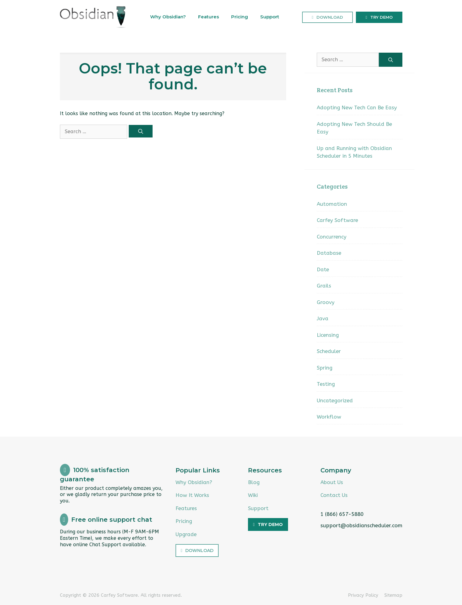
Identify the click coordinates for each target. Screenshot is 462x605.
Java (322, 318)
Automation (332, 204)
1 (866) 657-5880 (342, 514)
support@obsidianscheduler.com (361, 525)
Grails (324, 286)
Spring (324, 368)
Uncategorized (335, 400)
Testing (326, 384)
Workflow (329, 417)
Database (329, 253)
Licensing (328, 335)
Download (329, 17)
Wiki (253, 495)
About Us (331, 482)
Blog (254, 482)
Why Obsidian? (168, 17)
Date (323, 269)
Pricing (239, 17)
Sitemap (393, 595)
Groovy (325, 302)
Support (269, 17)
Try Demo (381, 17)
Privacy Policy (363, 595)
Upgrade (186, 534)
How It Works (192, 495)
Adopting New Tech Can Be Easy (357, 107)
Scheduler (329, 351)
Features (208, 17)
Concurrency (331, 237)
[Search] (141, 131)
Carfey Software (337, 220)
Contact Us (334, 495)
